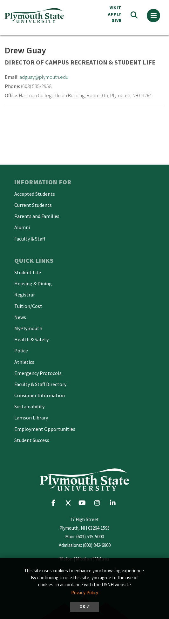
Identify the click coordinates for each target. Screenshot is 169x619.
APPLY (114, 14)
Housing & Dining (33, 283)
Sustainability (29, 406)
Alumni (22, 227)
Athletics (24, 362)
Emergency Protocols (38, 373)
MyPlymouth (28, 328)
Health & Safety (31, 339)
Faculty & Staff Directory (40, 384)
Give (116, 20)
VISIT (115, 7)
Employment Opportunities (44, 429)
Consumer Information (39, 395)
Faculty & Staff (29, 238)
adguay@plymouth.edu (43, 77)
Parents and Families (36, 216)
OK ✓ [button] (84, 606)
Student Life (27, 272)
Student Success (31, 440)
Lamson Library (31, 417)
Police (21, 350)
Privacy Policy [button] (84, 592)
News (20, 317)
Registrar (24, 294)
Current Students (33, 205)
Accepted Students (34, 194)
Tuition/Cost (28, 306)
